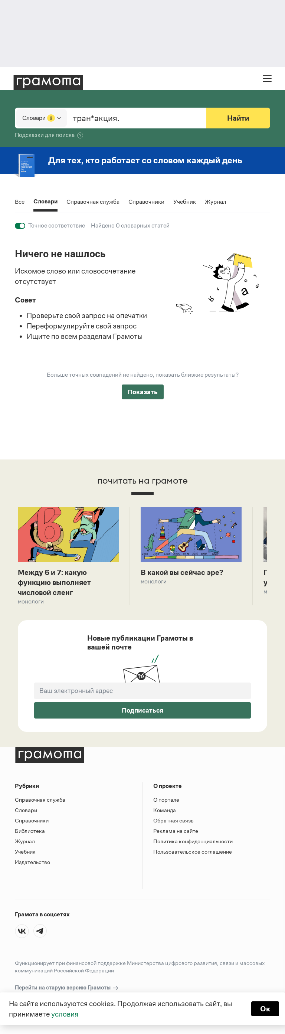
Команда (164, 810)
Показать (143, 392)
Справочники (146, 202)
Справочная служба (92, 202)
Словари (45, 202)
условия (64, 1014)
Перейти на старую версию (67, 988)
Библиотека (30, 831)
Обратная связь (173, 820)
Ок (265, 1009)
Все (19, 202)
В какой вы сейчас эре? (182, 572)
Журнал (215, 202)
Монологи (31, 601)
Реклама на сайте (175, 831)
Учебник (184, 202)
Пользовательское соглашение (192, 851)
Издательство (32, 862)
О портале (166, 799)
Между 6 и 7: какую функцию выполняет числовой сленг (54, 582)
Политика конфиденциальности (193, 841)
